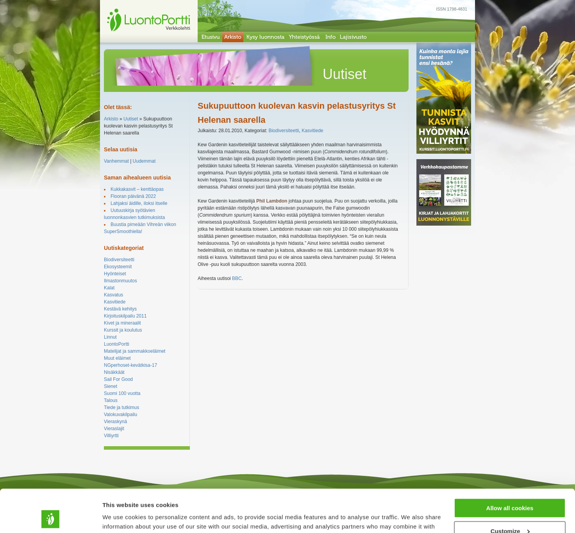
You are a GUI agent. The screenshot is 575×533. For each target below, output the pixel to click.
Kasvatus (113, 295)
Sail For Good (118, 379)
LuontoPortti (116, 344)
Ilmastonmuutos (120, 281)
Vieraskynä (115, 421)
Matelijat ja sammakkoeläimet (134, 351)
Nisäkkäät (114, 372)
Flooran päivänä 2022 (133, 196)
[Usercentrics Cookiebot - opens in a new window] (50, 518)
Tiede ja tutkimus (121, 407)
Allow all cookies (510, 468)
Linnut (110, 337)
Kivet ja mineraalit (122, 323)
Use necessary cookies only (510, 513)
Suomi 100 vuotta (122, 393)
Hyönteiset (115, 273)
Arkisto (111, 119)
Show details (120, 517)
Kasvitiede (114, 302)
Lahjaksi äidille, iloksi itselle (139, 203)
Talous (111, 400)
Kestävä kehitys (120, 309)
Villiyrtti (111, 435)
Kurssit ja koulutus (123, 330)
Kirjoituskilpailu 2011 (125, 316)
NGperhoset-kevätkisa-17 (130, 365)
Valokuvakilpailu (120, 414)
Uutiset (130, 119)
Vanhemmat (116, 161)
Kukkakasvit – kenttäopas (137, 189)
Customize (510, 491)
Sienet (110, 386)
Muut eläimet (117, 358)
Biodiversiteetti (119, 259)
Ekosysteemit (118, 266)
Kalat (109, 288)
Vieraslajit (114, 428)
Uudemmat (144, 161)
